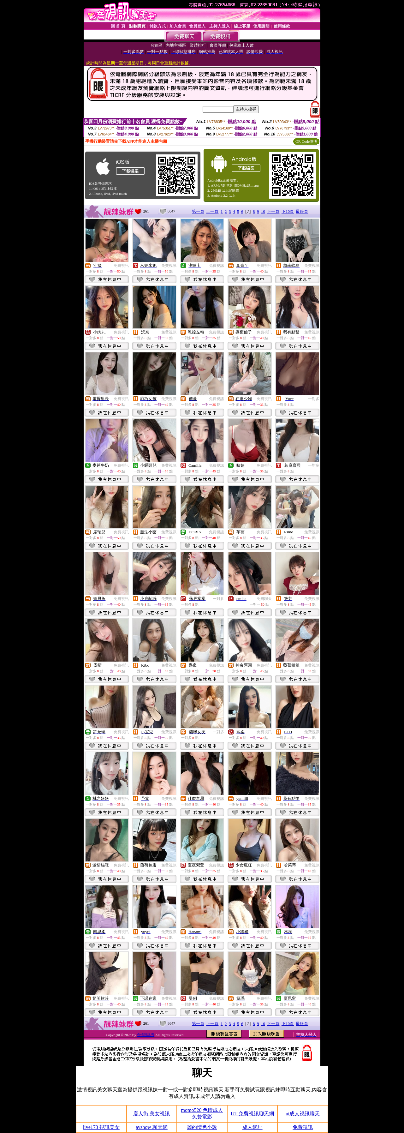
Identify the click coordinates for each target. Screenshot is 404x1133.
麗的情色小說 (202, 1127)
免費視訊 (121, 265)
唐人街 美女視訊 (151, 1113)
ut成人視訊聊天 (303, 1113)
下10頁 (288, 211)
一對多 (313, 399)
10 (263, 211)
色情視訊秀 (145, 1035)
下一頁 (273, 211)
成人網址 (252, 1127)
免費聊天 (264, 598)
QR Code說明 (306, 141)
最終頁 (302, 211)
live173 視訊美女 (101, 1127)
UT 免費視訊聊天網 (252, 1113)
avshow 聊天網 (152, 1127)
